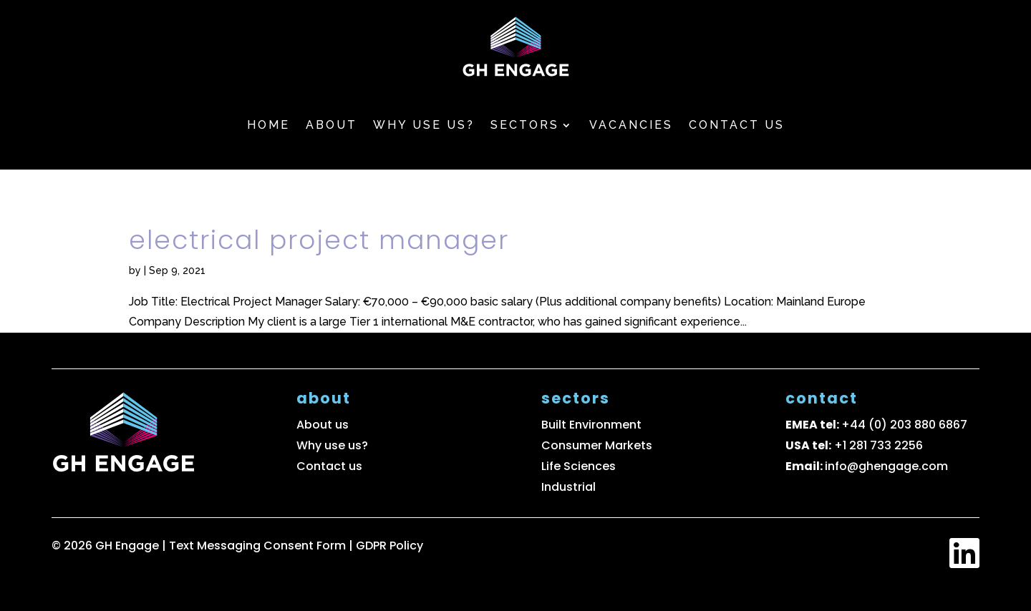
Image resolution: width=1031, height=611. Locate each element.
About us (322, 424)
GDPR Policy (389, 545)
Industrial (568, 487)
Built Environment (591, 424)
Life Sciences (578, 466)
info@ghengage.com (886, 466)
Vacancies (631, 125)
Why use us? (424, 125)
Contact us (737, 125)
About (331, 125)
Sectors (524, 125)
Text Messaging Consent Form (259, 545)
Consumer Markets (596, 445)
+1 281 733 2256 (878, 445)
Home (268, 125)
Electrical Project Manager (319, 240)
